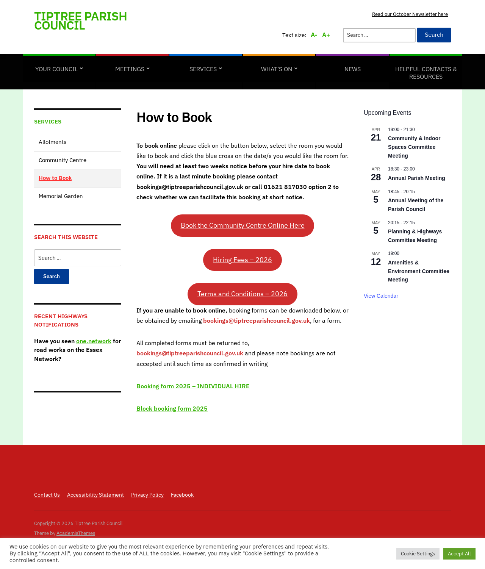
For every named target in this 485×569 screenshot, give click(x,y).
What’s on (276, 69)
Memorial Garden (61, 196)
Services (203, 69)
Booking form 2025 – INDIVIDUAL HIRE (193, 386)
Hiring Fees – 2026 (242, 259)
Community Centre (62, 160)
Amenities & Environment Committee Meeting (418, 271)
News (352, 69)
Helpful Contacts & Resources (426, 72)
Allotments (52, 141)
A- (314, 35)
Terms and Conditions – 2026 (242, 293)
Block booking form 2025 (172, 408)
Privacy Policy (147, 494)
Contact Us (47, 494)
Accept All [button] (459, 553)
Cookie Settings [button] (418, 553)
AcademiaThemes (75, 533)
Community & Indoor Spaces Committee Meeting (414, 146)
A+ (326, 35)
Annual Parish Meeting (416, 178)
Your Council (56, 69)
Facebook (182, 494)
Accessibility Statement (95, 494)
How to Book (55, 177)
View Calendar (381, 296)
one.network (93, 341)
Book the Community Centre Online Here (243, 225)
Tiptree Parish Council (80, 20)
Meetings (129, 69)
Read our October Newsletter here (410, 14)
